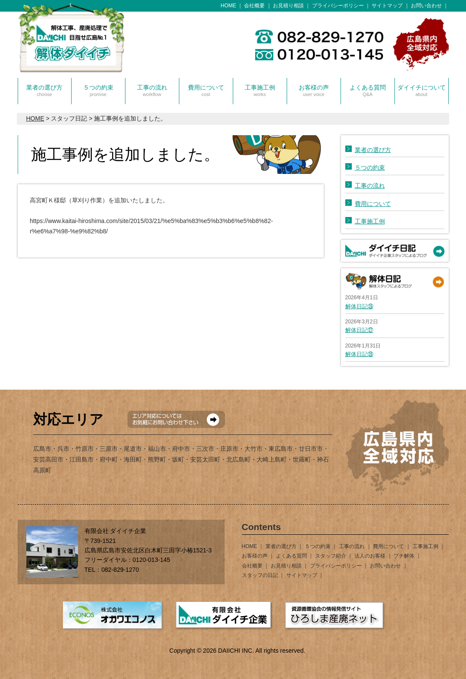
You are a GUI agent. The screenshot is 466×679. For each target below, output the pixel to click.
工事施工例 (260, 90)
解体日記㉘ (359, 306)
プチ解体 (404, 556)
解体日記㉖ (359, 354)
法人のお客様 (369, 556)
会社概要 (254, 6)
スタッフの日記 (260, 575)
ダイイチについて (421, 90)
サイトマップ (387, 6)
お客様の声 (314, 90)
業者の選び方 (44, 90)
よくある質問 (368, 90)
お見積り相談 (288, 6)
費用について (206, 90)
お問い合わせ (426, 6)
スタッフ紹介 (330, 556)
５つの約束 (98, 90)
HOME (228, 6)
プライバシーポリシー (338, 6)
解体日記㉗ (359, 330)
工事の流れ (152, 90)
